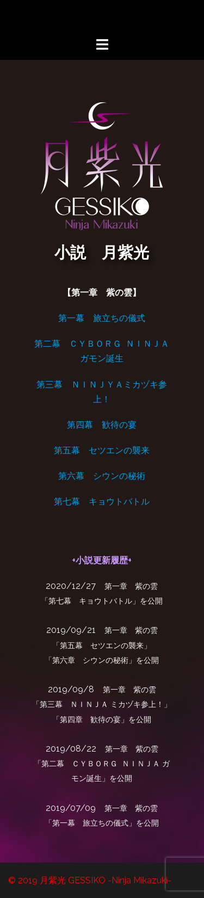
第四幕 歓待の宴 (102, 425)
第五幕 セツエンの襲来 (102, 450)
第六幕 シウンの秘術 (101, 476)
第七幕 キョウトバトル (102, 501)
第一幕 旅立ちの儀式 (101, 318)
